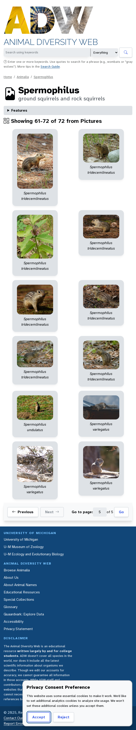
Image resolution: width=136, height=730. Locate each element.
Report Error (13, 723)
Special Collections (19, 599)
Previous (22, 512)
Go (121, 512)
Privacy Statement (18, 628)
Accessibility (13, 621)
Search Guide (50, 66)
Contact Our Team (18, 718)
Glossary (10, 606)
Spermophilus (43, 77)
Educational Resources (22, 592)
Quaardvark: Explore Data (24, 614)
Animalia (23, 77)
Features (19, 110)
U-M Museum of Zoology (24, 546)
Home (8, 77)
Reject (63, 717)
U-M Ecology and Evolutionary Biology (34, 554)
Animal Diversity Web (51, 42)
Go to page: (82, 512)
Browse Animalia (17, 570)
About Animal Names (20, 584)
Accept (38, 717)
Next (52, 512)
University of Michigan (21, 539)
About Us (11, 577)
